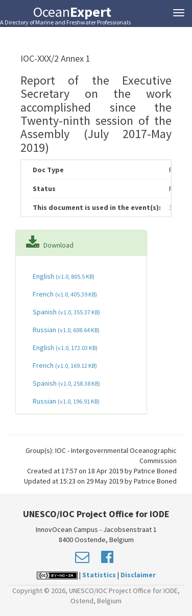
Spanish (65, 311)
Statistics (99, 574)
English (62, 276)
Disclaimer (138, 574)
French (64, 294)
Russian (65, 329)
